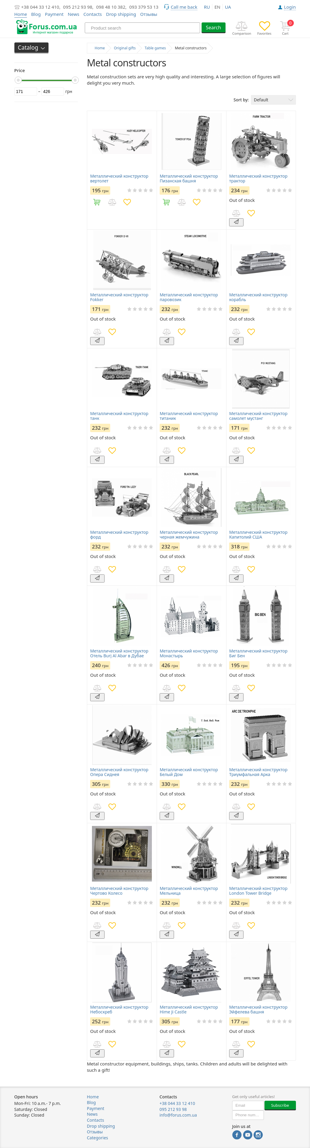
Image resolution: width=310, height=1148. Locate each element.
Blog (36, 14)
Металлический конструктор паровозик (189, 297)
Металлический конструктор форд (119, 534)
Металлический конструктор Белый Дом (189, 772)
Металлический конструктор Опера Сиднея (119, 772)
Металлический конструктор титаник (189, 416)
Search (213, 27)
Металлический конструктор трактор (258, 178)
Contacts (93, 14)
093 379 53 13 (143, 7)
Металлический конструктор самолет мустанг (258, 416)
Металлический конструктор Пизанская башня (189, 178)
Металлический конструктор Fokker (119, 297)
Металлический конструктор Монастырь (189, 653)
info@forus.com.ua (178, 1115)
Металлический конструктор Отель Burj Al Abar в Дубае (119, 653)
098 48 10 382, (111, 7)
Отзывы (148, 14)
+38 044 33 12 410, (41, 7)
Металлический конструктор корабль (258, 297)
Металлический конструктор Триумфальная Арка (258, 772)
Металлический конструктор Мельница (189, 891)
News (73, 14)
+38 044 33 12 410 (177, 1103)
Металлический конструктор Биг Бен (258, 653)
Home (93, 1097)
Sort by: (241, 100)
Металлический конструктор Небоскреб (119, 1009)
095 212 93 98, (78, 7)
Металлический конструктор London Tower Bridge (258, 891)
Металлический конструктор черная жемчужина (189, 534)
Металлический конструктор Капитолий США (258, 534)
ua (228, 7)
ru (207, 7)
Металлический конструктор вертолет (119, 178)
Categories (97, 1138)
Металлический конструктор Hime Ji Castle (189, 1009)
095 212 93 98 (173, 1109)
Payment (54, 14)
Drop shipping (121, 14)
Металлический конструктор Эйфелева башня (258, 1009)
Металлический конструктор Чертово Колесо (119, 891)
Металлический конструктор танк (119, 416)
